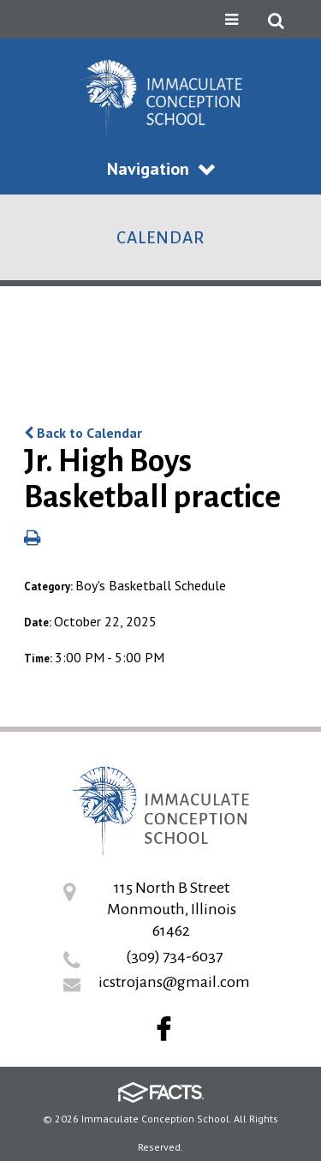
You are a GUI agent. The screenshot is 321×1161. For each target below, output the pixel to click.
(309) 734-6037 (174, 956)
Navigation (161, 169)
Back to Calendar (83, 432)
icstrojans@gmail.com (174, 981)
